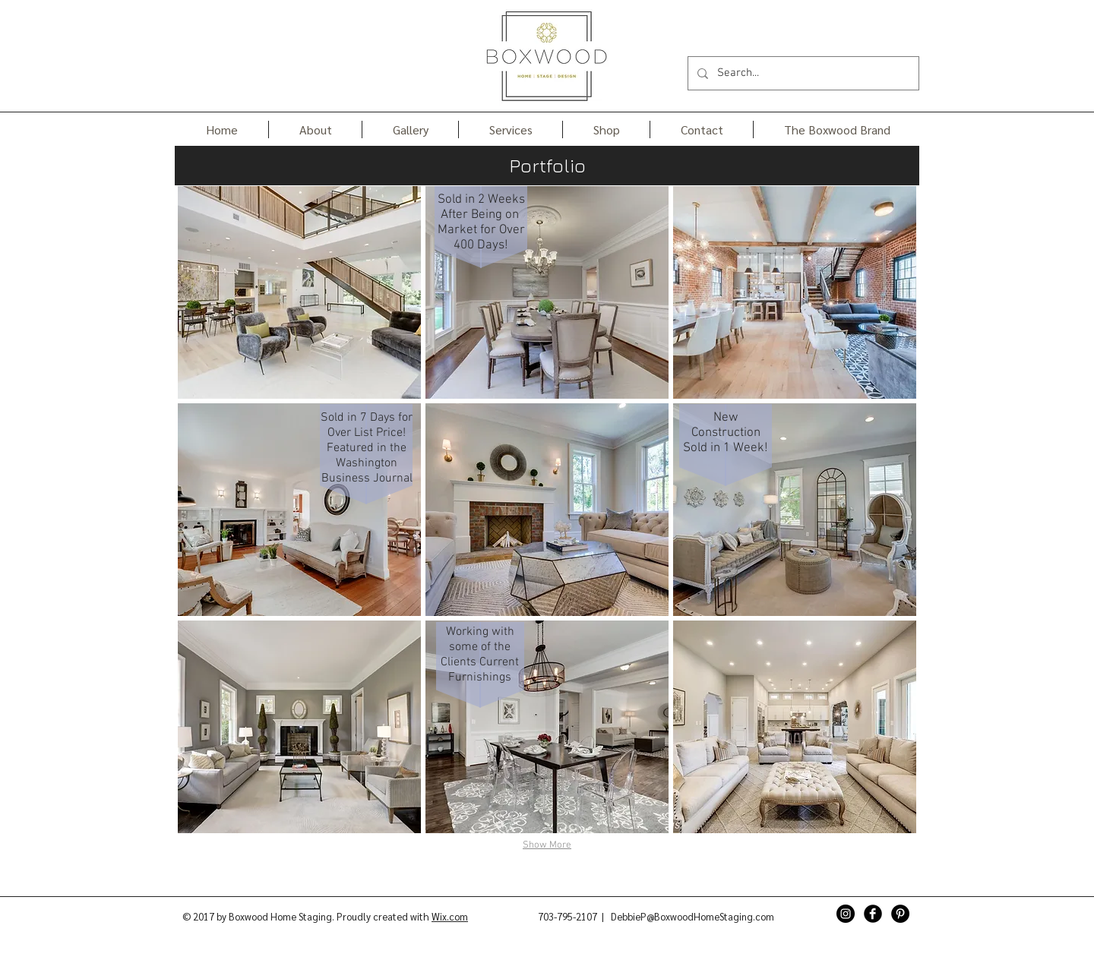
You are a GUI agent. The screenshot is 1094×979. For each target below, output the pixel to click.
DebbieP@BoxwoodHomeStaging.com (692, 916)
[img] (299, 292)
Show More (547, 845)
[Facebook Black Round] (873, 914)
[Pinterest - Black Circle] (900, 914)
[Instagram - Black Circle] (845, 914)
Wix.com (450, 916)
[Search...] (802, 73)
